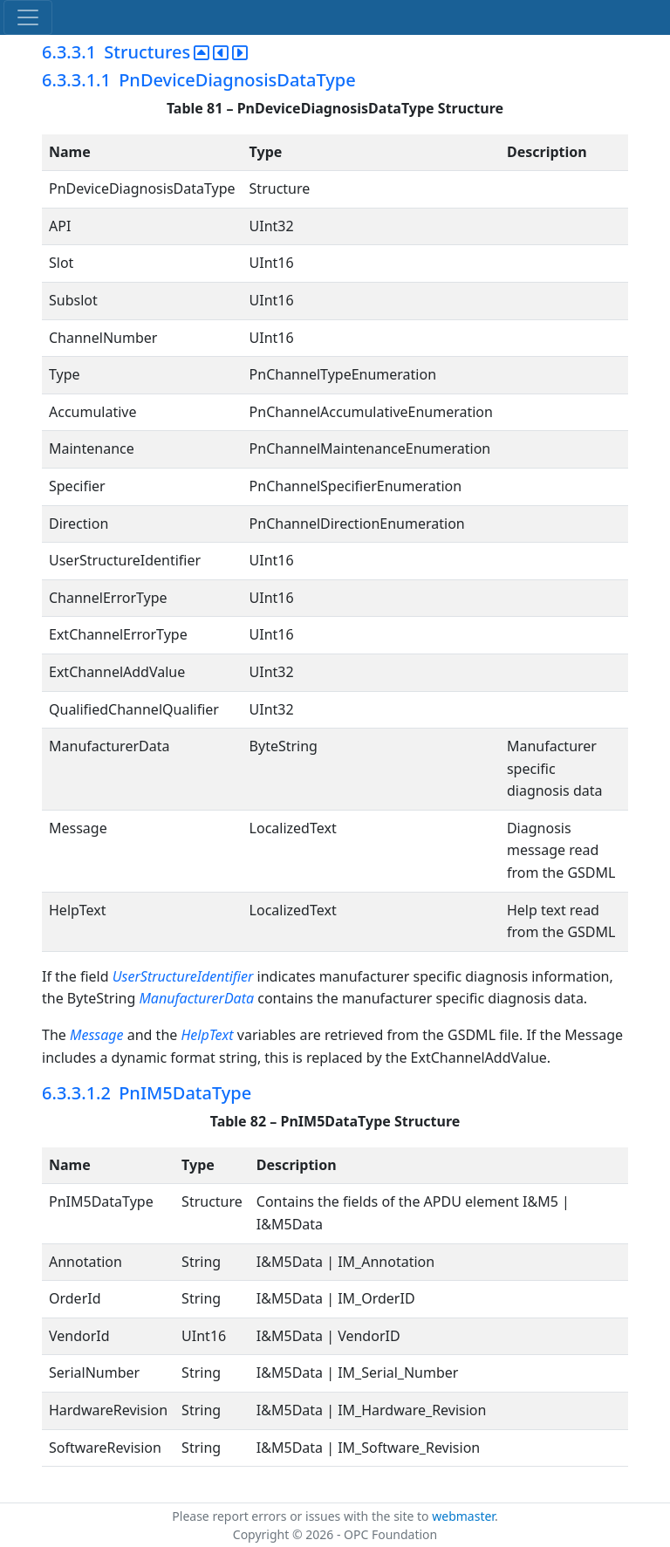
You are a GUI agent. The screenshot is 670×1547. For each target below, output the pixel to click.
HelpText (207, 1034)
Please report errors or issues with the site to (302, 1516)
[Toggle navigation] (27, 17)
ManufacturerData (196, 998)
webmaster (463, 1516)
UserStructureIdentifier (183, 976)
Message (97, 1034)
